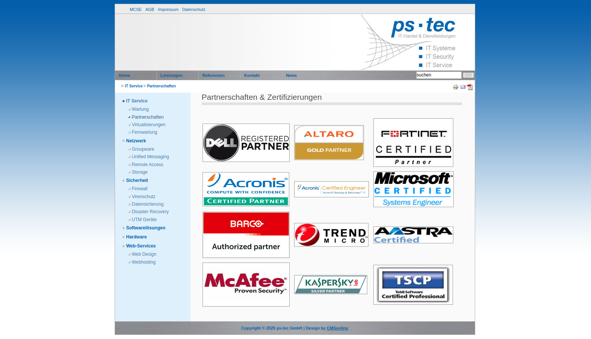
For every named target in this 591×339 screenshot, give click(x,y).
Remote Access (147, 164)
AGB (150, 9)
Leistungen (172, 75)
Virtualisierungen (149, 124)
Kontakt (252, 75)
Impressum (168, 9)
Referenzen (214, 75)
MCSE (136, 9)
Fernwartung (144, 132)
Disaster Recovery (150, 211)
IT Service (134, 86)
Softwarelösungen (146, 228)
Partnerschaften (161, 86)
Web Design (144, 254)
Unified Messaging (150, 156)
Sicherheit (137, 180)
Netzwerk (136, 141)
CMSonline (337, 328)
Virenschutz (143, 196)
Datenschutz (193, 9)
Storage (140, 172)
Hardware (136, 237)
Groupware (143, 149)
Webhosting (144, 262)
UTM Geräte (144, 219)
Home (124, 75)
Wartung (140, 109)
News (291, 75)
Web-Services (141, 246)
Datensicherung (148, 204)
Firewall (139, 188)
